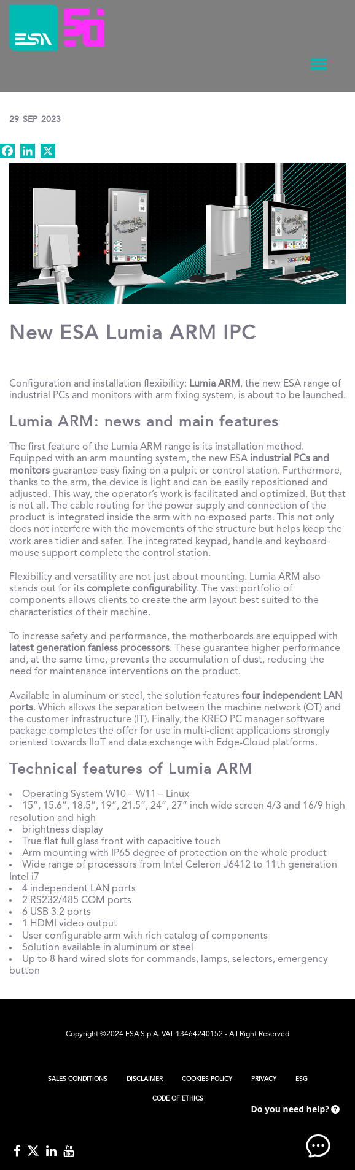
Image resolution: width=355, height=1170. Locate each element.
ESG (301, 1079)
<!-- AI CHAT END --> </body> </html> (293, 1127)
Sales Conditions (77, 1079)
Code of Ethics (177, 1099)
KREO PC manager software (263, 720)
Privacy (263, 1079)
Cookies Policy (207, 1079)
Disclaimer (145, 1079)
